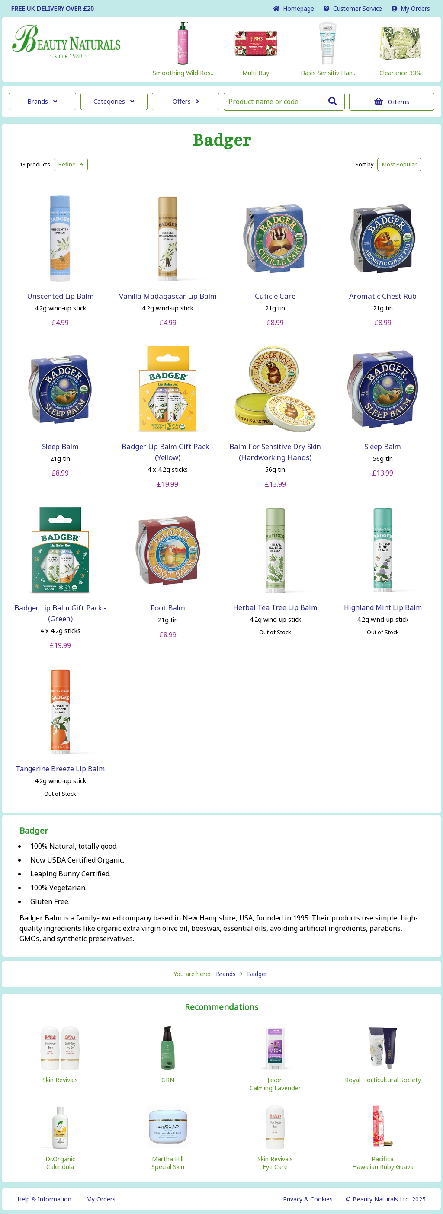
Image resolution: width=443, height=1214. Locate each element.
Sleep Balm (60, 446)
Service (353, 8)
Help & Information (44, 1199)
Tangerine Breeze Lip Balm (60, 768)
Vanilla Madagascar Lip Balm (168, 296)
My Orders (411, 8)
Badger (222, 140)
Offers (186, 101)
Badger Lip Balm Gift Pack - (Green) (60, 613)
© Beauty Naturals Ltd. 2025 (386, 1199)
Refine (70, 164)
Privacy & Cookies (308, 1199)
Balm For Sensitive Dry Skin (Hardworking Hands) (275, 451)
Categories (113, 101)
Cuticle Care (275, 296)
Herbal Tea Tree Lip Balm (275, 607)
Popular (399, 164)
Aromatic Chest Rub (383, 296)
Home (293, 8)
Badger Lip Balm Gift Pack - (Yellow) (168, 451)
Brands (42, 101)
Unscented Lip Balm (60, 296)
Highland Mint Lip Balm (383, 607)
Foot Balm (168, 608)
